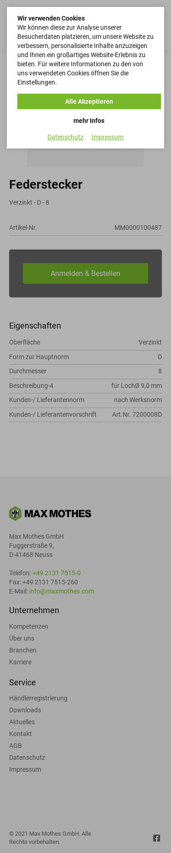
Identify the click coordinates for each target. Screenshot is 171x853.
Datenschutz (65, 137)
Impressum (108, 137)
